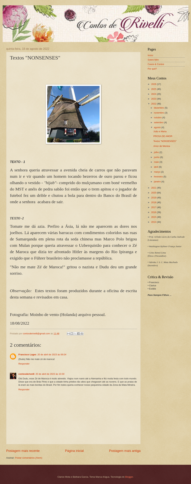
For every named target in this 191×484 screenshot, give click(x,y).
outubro (158, 117)
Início (150, 55)
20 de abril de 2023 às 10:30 (50, 374)
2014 (154, 222)
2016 (154, 212)
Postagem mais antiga (125, 451)
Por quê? (152, 68)
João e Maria (159, 131)
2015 (154, 217)
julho (156, 152)
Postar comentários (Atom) (28, 457)
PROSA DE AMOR (162, 136)
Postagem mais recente (23, 451)
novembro (159, 112)
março (157, 172)
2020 (154, 192)
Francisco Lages (27, 354)
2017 (154, 207)
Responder (24, 363)
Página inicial (74, 451)
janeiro (157, 181)
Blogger (129, 477)
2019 (154, 197)
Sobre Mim (153, 59)
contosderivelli (26, 374)
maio (156, 162)
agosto (157, 127)
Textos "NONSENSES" (164, 141)
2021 (154, 187)
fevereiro (158, 176)
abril (156, 167)
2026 (154, 84)
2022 (154, 103)
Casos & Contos (156, 64)
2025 (154, 89)
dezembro (159, 107)
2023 (154, 98)
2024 (154, 94)
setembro (159, 122)
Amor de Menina (161, 146)
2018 (154, 202)
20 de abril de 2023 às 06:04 (51, 354)
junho (157, 157)
